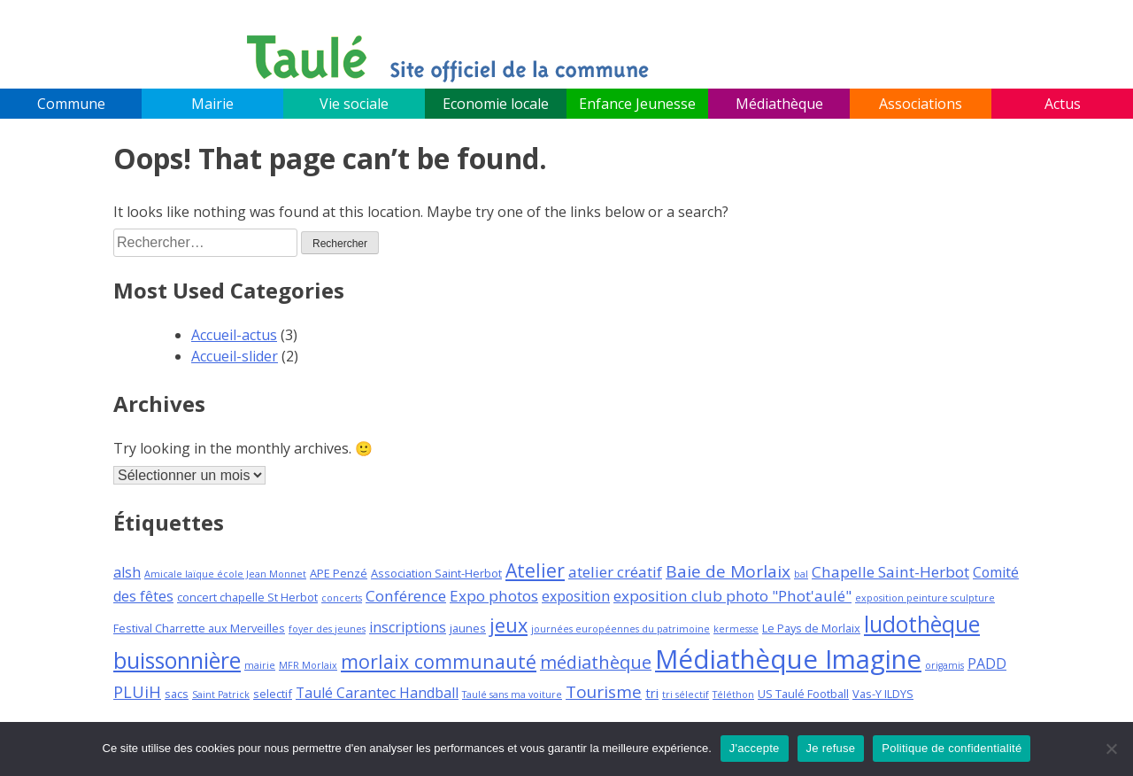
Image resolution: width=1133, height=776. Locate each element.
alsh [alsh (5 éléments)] (127, 572)
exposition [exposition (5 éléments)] (576, 596)
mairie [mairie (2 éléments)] (259, 665)
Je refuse (831, 748)
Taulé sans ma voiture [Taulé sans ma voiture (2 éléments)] (512, 694)
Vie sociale (354, 103)
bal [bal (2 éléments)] (801, 574)
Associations (920, 103)
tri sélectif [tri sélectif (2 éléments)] (685, 694)
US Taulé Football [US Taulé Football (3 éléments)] (803, 694)
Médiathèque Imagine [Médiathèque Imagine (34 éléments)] (788, 659)
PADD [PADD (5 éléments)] (986, 663)
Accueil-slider (234, 356)
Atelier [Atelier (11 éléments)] (535, 570)
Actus (1062, 103)
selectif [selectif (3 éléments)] (272, 694)
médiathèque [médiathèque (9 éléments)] (595, 662)
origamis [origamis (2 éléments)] (944, 665)
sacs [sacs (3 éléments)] (177, 694)
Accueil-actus (234, 335)
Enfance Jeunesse (637, 103)
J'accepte (754, 748)
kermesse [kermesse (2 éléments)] (736, 629)
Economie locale (496, 103)
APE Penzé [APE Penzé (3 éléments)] (338, 573)
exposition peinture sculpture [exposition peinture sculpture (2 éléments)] (925, 598)
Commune (71, 103)
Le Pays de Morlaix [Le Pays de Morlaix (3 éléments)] (811, 628)
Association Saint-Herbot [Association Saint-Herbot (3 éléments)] (436, 573)
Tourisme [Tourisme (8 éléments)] (604, 691)
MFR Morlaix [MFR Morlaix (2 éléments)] (308, 665)
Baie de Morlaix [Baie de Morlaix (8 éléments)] (728, 571)
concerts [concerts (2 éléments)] (341, 598)
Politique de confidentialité (951, 748)
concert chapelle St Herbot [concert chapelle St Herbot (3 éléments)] (247, 597)
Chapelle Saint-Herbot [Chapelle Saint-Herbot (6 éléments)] (890, 572)
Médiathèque (779, 103)
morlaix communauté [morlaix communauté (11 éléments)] (438, 661)
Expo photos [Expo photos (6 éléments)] (494, 596)
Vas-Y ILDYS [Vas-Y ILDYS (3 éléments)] (882, 694)
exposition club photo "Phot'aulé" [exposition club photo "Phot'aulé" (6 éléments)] (732, 596)
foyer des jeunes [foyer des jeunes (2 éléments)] (327, 629)
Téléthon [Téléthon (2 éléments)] (733, 694)
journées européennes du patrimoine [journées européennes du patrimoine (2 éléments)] (620, 629)
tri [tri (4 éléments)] (652, 693)
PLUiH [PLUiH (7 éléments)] (137, 691)
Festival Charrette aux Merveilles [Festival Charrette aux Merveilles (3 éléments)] (199, 628)
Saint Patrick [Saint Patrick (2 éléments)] (221, 694)
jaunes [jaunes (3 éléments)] (468, 628)
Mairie (212, 103)
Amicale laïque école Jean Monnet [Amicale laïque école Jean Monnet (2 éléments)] (225, 574)
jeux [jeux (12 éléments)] (508, 625)
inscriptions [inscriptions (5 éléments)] (407, 627)
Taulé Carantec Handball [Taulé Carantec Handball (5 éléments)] (377, 692)
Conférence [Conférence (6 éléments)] (406, 596)
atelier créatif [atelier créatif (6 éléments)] (615, 572)
